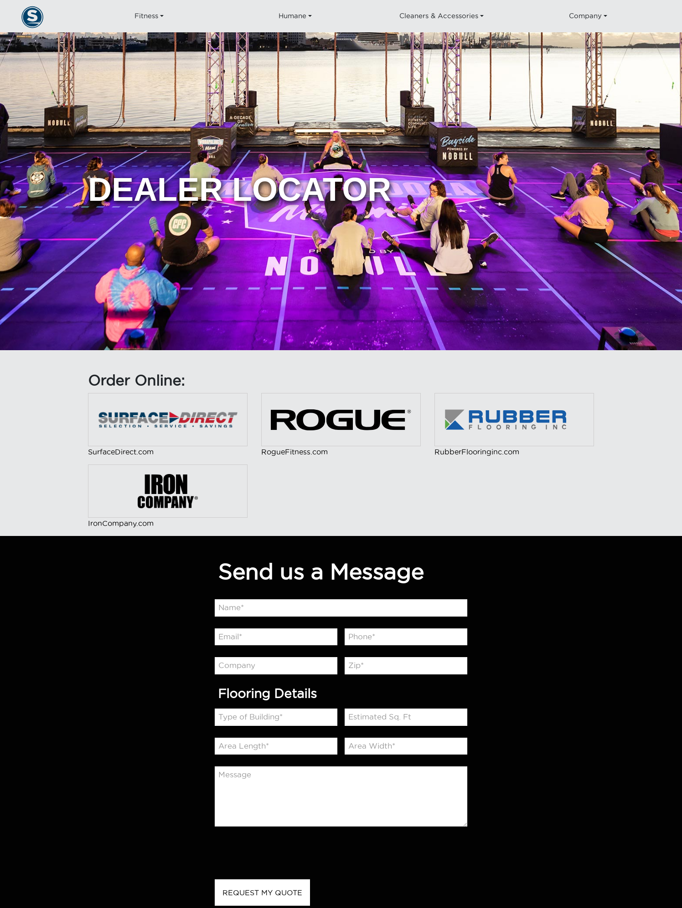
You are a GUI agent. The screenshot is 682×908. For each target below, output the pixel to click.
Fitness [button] (146, 16)
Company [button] (584, 16)
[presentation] (284, 855)
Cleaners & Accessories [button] (438, 16)
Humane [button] (292, 16)
